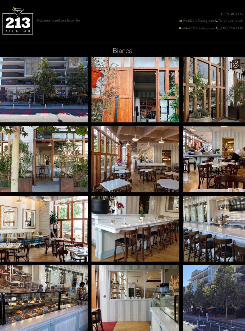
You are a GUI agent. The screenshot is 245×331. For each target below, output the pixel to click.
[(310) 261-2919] (229, 28)
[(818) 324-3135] (229, 21)
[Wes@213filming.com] (197, 21)
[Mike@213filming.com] (195, 28)
